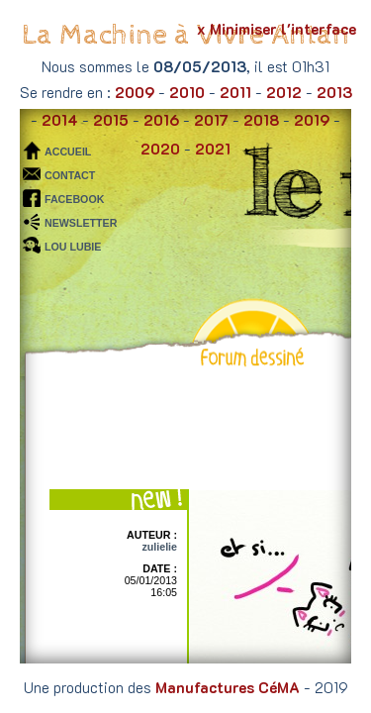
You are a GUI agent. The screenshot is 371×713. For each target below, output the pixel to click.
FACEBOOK (74, 199)
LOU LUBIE (73, 247)
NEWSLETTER (81, 223)
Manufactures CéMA (227, 687)
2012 (284, 92)
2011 (235, 92)
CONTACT (70, 175)
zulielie (159, 547)
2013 (334, 92)
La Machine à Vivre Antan (185, 35)
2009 (134, 92)
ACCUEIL (68, 151)
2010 (187, 92)
